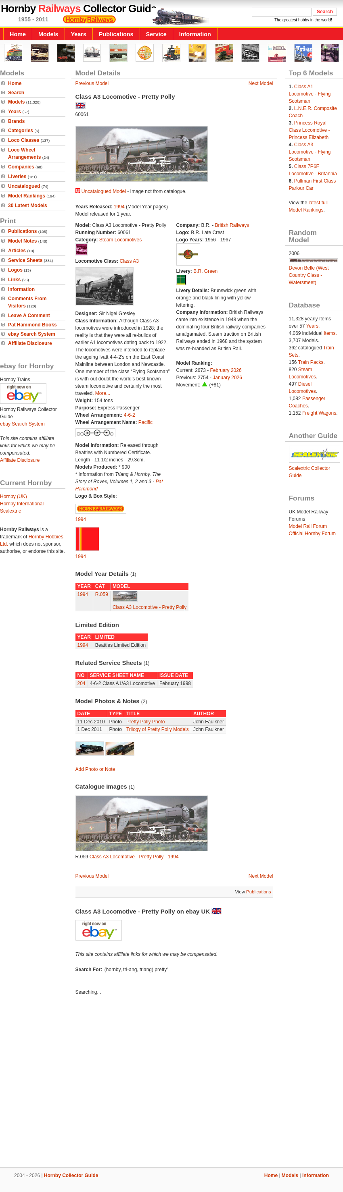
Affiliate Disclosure (30, 343)
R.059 (101, 594)
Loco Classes (23, 140)
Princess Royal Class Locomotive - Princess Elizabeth (309, 130)
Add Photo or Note (95, 769)
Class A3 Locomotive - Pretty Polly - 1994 (134, 857)
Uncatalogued (24, 186)
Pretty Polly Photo (145, 722)
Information (195, 34)
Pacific (145, 422)
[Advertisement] (171, 1082)
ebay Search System (31, 334)
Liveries (17, 176)
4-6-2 (129, 415)
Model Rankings (26, 196)
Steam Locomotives (120, 240)
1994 (119, 207)
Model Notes (22, 241)
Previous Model (92, 83)
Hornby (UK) (13, 496)
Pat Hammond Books (32, 325)
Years (78, 34)
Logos (15, 270)
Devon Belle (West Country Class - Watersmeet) (309, 275)
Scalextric (10, 511)
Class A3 (129, 261)
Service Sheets (25, 260)
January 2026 (227, 377)
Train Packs (311, 362)
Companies (21, 167)
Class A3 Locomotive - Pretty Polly (149, 607)
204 (81, 683)
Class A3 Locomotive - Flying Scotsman (310, 152)
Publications (116, 34)
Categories (20, 130)
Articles (17, 250)
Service (156, 34)
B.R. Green (205, 271)
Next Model (261, 83)
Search (16, 93)
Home (18, 34)
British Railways (232, 225)
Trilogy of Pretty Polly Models (157, 729)
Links (14, 279)
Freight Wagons (319, 413)
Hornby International (22, 504)
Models (48, 34)
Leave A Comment (29, 315)
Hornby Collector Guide (71, 1175)
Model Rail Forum (308, 526)
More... (102, 393)
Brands (16, 121)
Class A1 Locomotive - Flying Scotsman (310, 94)
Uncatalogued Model (104, 191)
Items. (330, 333)
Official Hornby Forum (312, 533)
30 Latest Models (27, 205)
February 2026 (226, 370)
